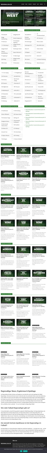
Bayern (22, 4)
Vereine (41, 4)
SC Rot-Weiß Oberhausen (20, 374)
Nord (26, 4)
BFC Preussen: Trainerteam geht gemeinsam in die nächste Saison (23, 256)
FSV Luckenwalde (3, 276)
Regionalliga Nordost (28, 20)
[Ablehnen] (45, 450)
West (38, 4)
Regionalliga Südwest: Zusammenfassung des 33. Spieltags (38, 329)
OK (21, 451)
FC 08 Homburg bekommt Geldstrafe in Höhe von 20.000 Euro (7, 306)
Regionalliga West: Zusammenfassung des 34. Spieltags (7, 355)
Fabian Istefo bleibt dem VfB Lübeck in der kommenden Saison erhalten (23, 229)
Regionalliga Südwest (36, 325)
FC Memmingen (19, 153)
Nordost (30, 4)
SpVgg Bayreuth (35, 153)
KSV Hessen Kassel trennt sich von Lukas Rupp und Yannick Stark (23, 306)
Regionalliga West (6, 20)
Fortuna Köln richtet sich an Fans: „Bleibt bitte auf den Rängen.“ (7, 378)
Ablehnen (25, 451)
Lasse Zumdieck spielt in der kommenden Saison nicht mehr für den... (23, 207)
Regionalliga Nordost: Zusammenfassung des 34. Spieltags (7, 256)
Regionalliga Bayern (4, 153)
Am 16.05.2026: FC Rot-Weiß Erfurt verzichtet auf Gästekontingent (39, 280)
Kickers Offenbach (4, 325)
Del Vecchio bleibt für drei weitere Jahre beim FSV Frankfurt (22, 329)
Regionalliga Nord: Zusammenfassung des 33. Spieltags (7, 229)
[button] (44, 4)
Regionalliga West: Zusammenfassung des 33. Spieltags (38, 355)
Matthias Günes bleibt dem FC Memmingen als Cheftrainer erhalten (23, 157)
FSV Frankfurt (19, 325)
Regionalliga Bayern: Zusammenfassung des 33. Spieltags (7, 180)
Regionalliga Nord (39, 20)
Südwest (34, 4)
